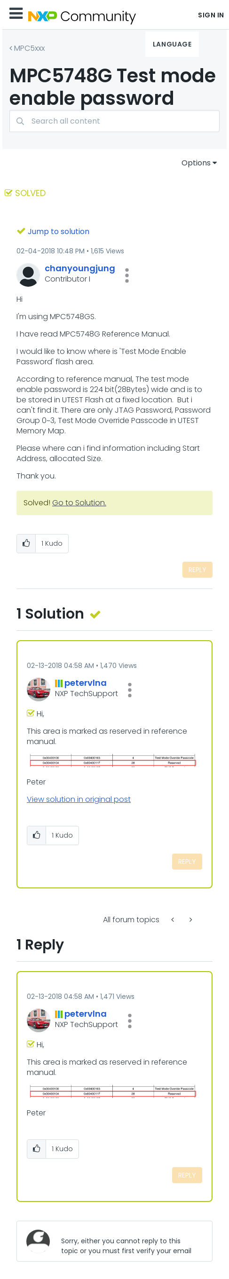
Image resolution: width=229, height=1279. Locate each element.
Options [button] (196, 162)
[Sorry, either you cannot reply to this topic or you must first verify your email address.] (129, 1241)
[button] (127, 275)
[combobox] (114, 121)
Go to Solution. (79, 502)
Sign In (211, 15)
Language (172, 44)
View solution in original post (79, 799)
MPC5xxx (29, 48)
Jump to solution (58, 231)
